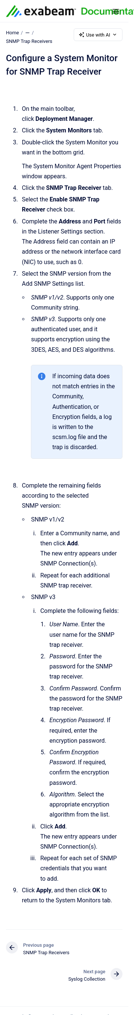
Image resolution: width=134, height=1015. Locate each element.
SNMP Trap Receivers (29, 41)
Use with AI (98, 35)
